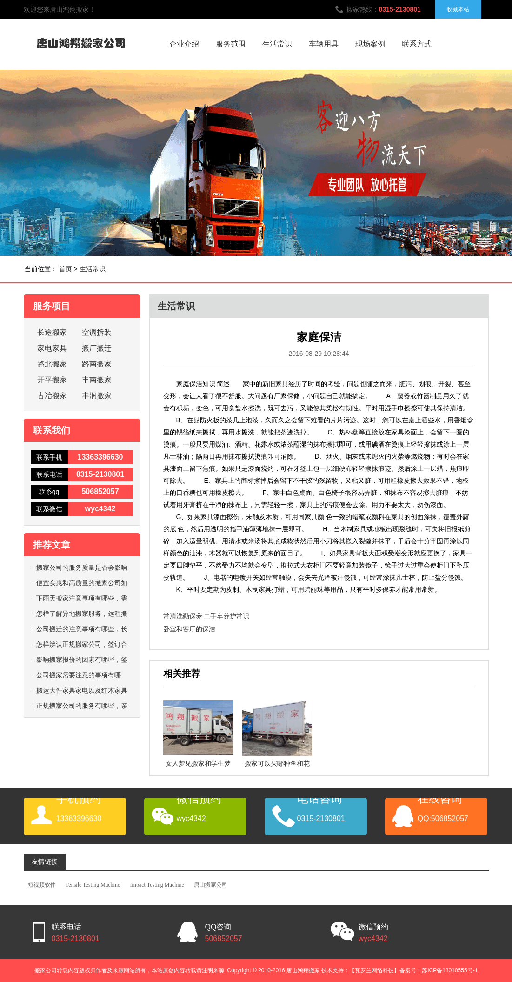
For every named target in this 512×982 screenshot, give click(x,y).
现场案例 (370, 44)
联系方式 (417, 44)
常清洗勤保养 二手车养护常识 (206, 616)
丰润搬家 (97, 396)
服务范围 (231, 44)
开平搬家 (52, 380)
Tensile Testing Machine (93, 885)
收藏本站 (458, 9)
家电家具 (52, 348)
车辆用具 (324, 44)
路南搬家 (97, 364)
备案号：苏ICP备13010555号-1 (438, 970)
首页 (65, 269)
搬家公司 (45, 970)
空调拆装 (97, 332)
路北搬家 (52, 364)
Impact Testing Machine (157, 885)
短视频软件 (42, 885)
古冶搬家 (52, 396)
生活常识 (277, 44)
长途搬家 (52, 332)
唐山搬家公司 (210, 885)
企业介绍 (184, 44)
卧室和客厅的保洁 (189, 629)
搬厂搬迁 (97, 348)
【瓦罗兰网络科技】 (374, 970)
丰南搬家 (97, 380)
